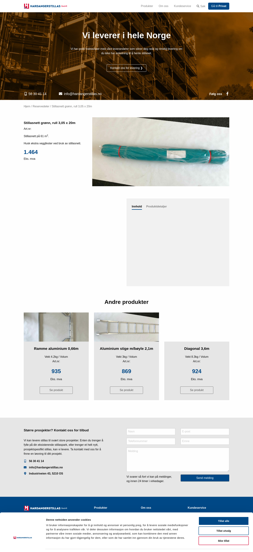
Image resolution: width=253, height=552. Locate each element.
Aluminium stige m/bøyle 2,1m (126, 348)
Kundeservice (182, 6)
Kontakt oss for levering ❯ (126, 67)
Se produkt (56, 390)
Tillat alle (223, 510)
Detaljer (187, 545)
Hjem (27, 106)
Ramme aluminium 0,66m (56, 348)
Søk (201, 6)
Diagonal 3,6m (196, 348)
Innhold (137, 206)
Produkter (147, 6)
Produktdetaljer (156, 206)
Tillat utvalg (223, 520)
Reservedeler (41, 106)
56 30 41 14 (37, 94)
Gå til (218, 6)
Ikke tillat (223, 529)
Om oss (163, 6)
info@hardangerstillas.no (83, 94)
